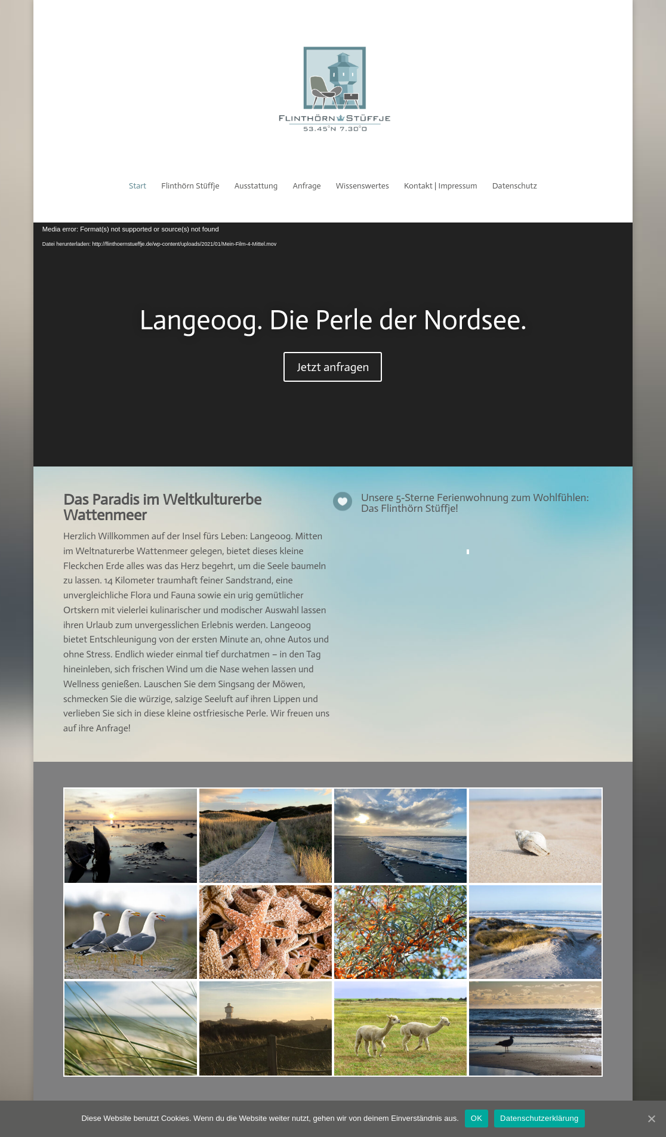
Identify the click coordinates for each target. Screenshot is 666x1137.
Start (137, 186)
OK (476, 1118)
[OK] (651, 1118)
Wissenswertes (362, 186)
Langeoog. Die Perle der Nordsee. (332, 320)
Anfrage (306, 186)
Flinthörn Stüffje (190, 186)
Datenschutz (514, 186)
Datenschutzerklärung (539, 1118)
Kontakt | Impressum (440, 186)
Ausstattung (256, 186)
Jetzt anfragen (333, 367)
